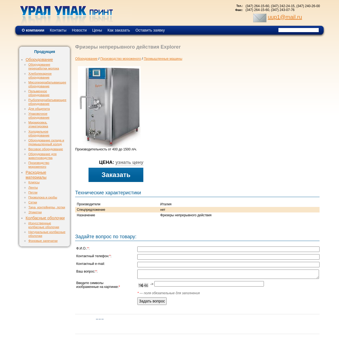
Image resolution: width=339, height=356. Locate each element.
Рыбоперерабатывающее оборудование (47, 101)
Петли (32, 192)
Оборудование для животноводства (42, 155)
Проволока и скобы (42, 197)
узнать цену (129, 162)
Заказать (116, 174)
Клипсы (33, 182)
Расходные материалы (35, 175)
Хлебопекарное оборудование (40, 75)
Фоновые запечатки (43, 240)
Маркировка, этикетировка (38, 124)
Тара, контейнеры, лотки (46, 207)
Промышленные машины (163, 59)
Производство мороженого (38, 164)
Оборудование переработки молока (43, 66)
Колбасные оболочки (44, 218)
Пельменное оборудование (38, 93)
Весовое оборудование (45, 149)
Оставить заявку (150, 30)
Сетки (32, 202)
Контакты (58, 30)
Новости (79, 30)
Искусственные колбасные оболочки (43, 225)
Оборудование (39, 59)
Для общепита (39, 108)
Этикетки (35, 212)
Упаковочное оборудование (38, 115)
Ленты (33, 187)
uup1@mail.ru (285, 17)
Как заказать (118, 30)
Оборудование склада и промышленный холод (46, 142)
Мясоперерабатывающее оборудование (47, 84)
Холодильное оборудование (38, 133)
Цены (97, 30)
